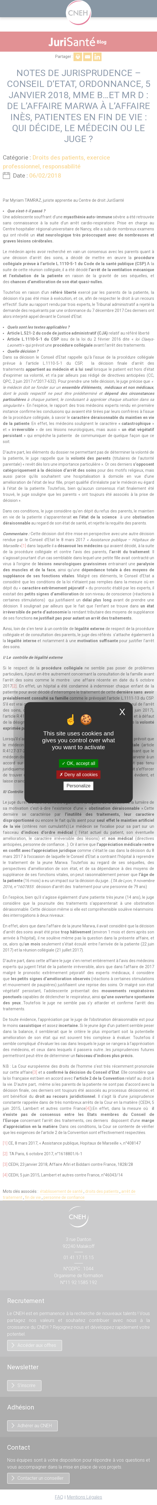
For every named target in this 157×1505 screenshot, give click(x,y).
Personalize (79, 785)
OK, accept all (78, 763)
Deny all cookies (78, 774)
